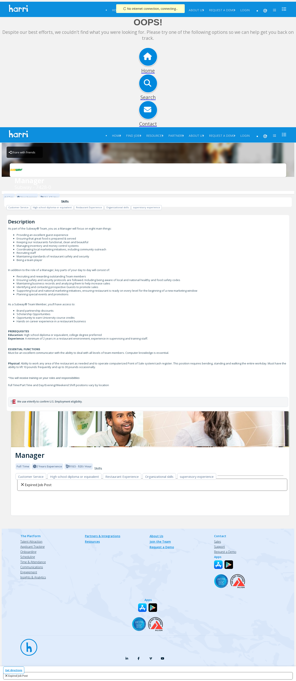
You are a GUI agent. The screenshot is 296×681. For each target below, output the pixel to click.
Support (219, 547)
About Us (196, 10)
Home (116, 136)
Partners (176, 136)
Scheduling (27, 557)
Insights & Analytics (33, 577)
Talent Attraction (31, 542)
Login (245, 10)
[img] (150, 429)
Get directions (13, 670)
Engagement (28, 572)
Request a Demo (222, 10)
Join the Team (160, 542)
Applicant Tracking (32, 547)
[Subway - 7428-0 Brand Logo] (148, 170)
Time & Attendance (33, 562)
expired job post (18, 676)
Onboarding (28, 552)
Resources (154, 136)
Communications (31, 567)
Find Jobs (133, 136)
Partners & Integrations (102, 536)
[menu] (283, 9)
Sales (217, 542)
